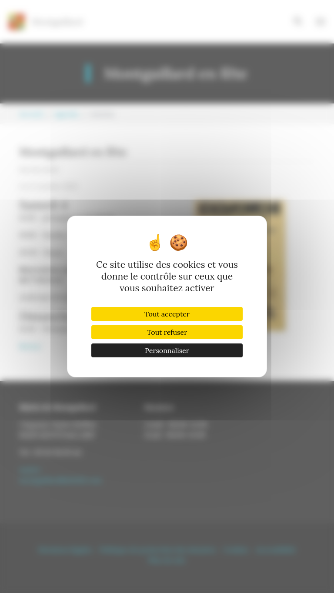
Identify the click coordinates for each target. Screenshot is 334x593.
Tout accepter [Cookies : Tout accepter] (167, 314)
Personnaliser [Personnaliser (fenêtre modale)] (167, 350)
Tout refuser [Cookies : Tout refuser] (167, 332)
